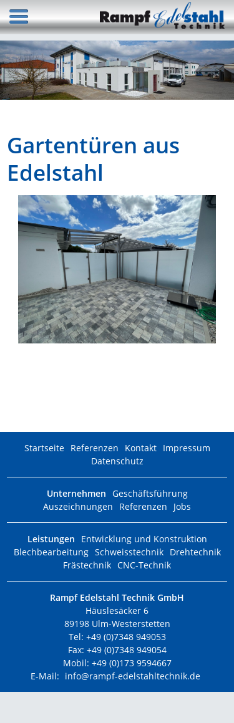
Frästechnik (87, 565)
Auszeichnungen (78, 506)
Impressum (186, 448)
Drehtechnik (195, 552)
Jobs (182, 506)
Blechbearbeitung (51, 552)
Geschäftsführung (150, 493)
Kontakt (141, 448)
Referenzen (95, 448)
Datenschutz (117, 461)
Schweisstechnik (129, 552)
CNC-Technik (144, 565)
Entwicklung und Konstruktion (144, 539)
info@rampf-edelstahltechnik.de (132, 676)
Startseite (44, 448)
